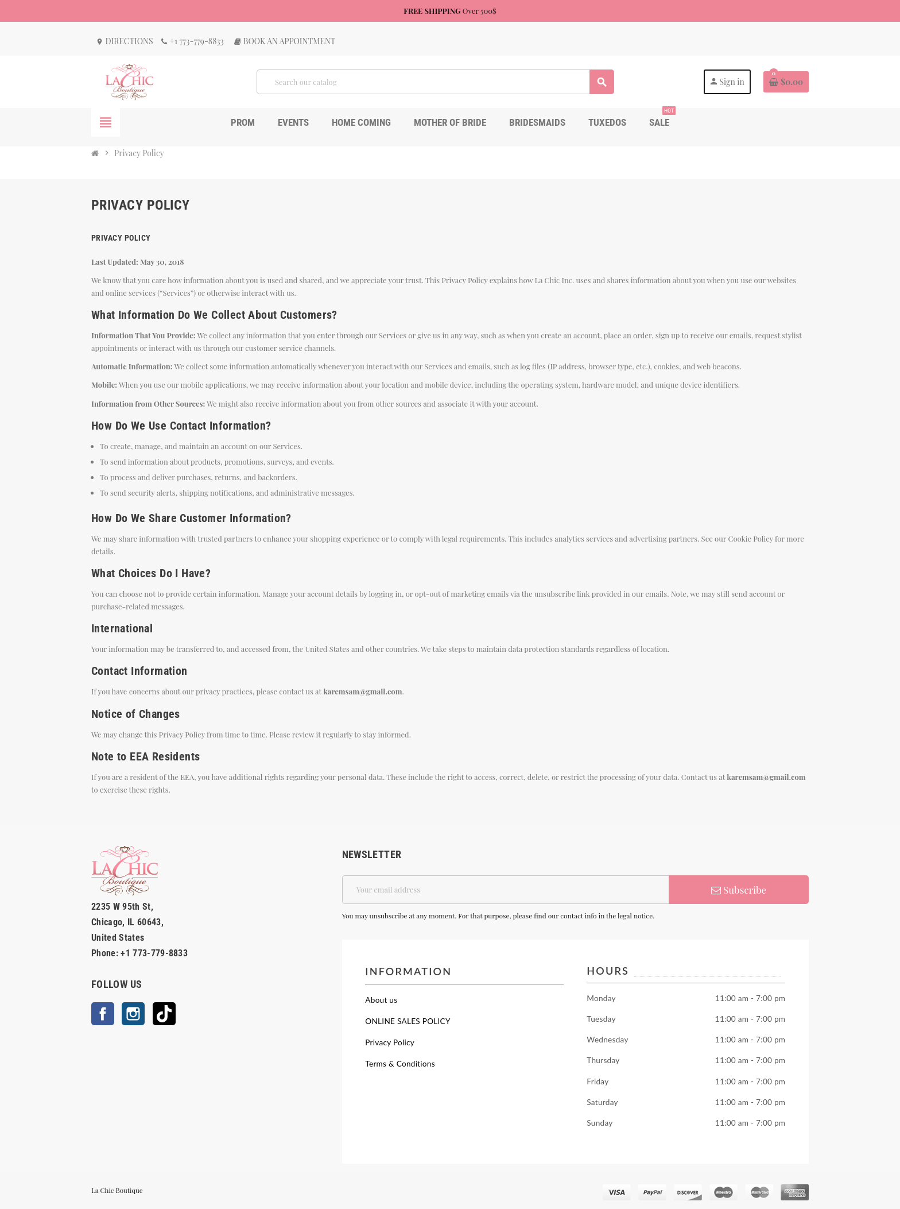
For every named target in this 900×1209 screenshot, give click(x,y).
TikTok (164, 1013)
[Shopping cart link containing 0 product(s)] (786, 82)
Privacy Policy (389, 1042)
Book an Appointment (284, 41)
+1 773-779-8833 (192, 41)
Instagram (133, 1013)
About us (381, 1000)
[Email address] (505, 889)
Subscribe (738, 889)
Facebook (102, 1013)
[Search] (435, 81)
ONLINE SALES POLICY (407, 1021)
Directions (124, 41)
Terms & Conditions (400, 1063)
